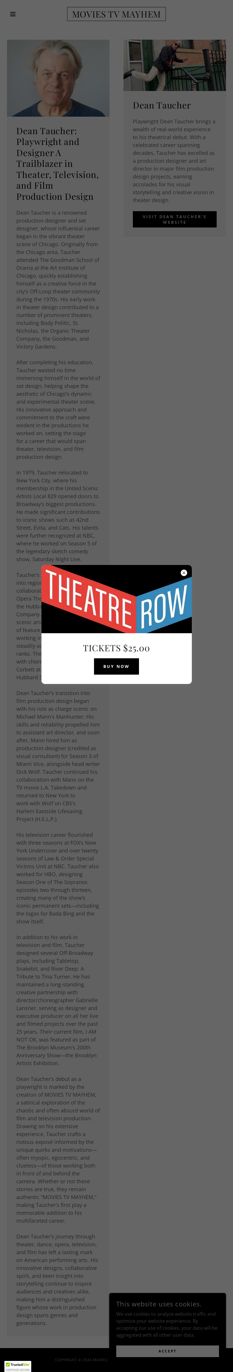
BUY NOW (116, 666)
